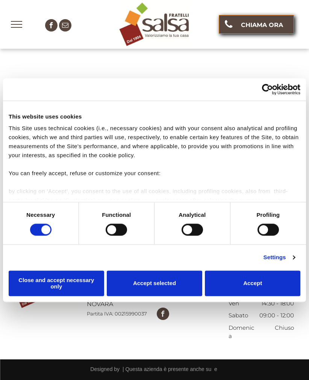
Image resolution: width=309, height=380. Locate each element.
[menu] (16, 24)
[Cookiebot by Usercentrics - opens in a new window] (267, 89)
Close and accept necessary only (56, 283)
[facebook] (51, 26)
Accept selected (154, 283)
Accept (252, 283)
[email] (65, 26)
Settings (275, 257)
